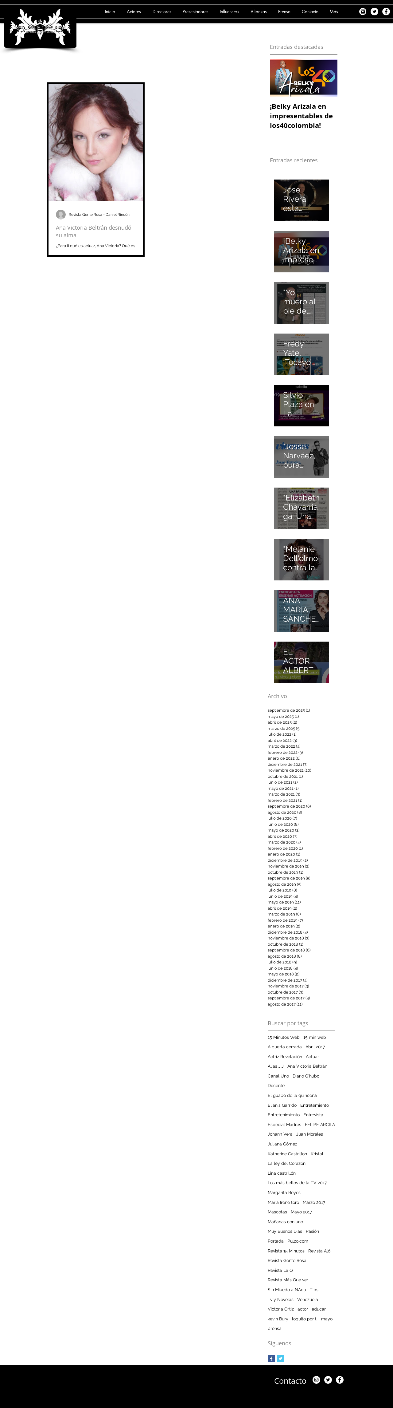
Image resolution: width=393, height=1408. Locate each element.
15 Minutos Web (284, 1037)
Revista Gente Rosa (287, 1260)
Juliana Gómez (282, 1143)
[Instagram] (316, 1380)
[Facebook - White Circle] (386, 11)
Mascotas (277, 1211)
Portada (276, 1241)
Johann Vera (280, 1134)
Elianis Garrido (282, 1105)
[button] (135, 11)
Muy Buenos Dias (285, 1231)
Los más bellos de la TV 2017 (297, 1182)
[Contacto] (290, 1380)
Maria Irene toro (283, 1202)
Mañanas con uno (285, 1221)
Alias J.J (276, 1066)
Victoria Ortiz (281, 1309)
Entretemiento (314, 1105)
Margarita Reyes (284, 1192)
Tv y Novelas (281, 1299)
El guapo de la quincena (292, 1095)
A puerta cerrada (285, 1046)
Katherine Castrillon (287, 1153)
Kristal (317, 1153)
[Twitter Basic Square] (280, 1358)
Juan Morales (309, 1134)
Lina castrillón (282, 1173)
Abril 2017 (315, 1046)
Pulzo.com (297, 1241)
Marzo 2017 (314, 1202)
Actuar (312, 1056)
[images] (363, 11)
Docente (276, 1085)
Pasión (312, 1231)
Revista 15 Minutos (286, 1250)
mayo (327, 1318)
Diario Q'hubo (306, 1076)
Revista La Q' (281, 1270)
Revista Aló (319, 1250)
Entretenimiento (284, 1114)
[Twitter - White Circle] (374, 11)
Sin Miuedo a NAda (287, 1289)
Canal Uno (278, 1076)
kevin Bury (278, 1318)
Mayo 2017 (301, 1211)
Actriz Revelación (285, 1056)
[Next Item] (327, 77)
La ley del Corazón (286, 1163)
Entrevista (313, 1114)
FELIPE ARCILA (320, 1124)
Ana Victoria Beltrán (307, 1066)
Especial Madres (284, 1124)
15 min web (314, 1037)
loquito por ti (304, 1318)
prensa (275, 1328)
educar (319, 1309)
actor (303, 1309)
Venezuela (307, 1299)
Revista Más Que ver (288, 1279)
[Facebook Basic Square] (271, 1358)
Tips (314, 1289)
